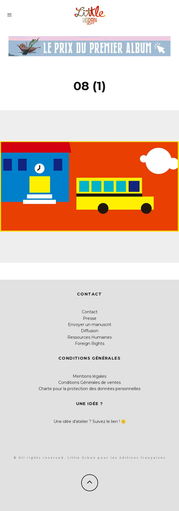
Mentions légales (89, 376)
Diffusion (89, 330)
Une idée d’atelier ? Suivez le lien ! (87, 421)
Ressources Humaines (89, 337)
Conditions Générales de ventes (89, 382)
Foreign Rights (89, 343)
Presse (89, 318)
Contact (90, 311)
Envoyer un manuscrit (89, 324)
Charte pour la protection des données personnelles (89, 388)
